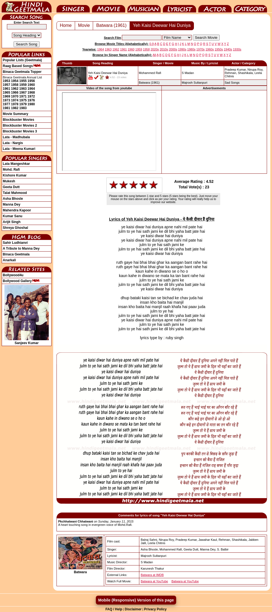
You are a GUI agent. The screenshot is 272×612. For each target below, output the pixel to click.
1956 (31, 81)
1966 (15, 92)
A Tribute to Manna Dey (21, 248)
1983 (23, 108)
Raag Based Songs (22, 66)
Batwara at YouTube (154, 581)
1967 (23, 92)
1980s (191, 49)
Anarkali (9, 260)
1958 (15, 85)
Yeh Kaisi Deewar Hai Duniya (162, 25)
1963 (23, 89)
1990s (182, 49)
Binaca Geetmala (16, 254)
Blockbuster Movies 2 (20, 125)
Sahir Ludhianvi (15, 243)
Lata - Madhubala (16, 137)
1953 (6, 81)
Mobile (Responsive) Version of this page (136, 600)
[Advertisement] (214, 132)
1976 (31, 100)
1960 (31, 85)
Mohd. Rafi (11, 169)
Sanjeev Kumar (26, 341)
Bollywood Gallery (21, 281)
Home (66, 25)
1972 (31, 96)
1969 (6, 96)
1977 (6, 104)
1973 (6, 100)
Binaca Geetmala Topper (22, 72)
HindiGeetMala (27, 6)
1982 (15, 108)
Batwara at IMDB (152, 575)
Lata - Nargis (13, 143)
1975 (23, 100)
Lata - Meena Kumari (19, 149)
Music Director (144, 6)
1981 (6, 108)
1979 (23, 104)
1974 (15, 100)
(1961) (149, 82)
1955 (23, 81)
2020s (155, 49)
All (154, 55)
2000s (173, 49)
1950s (219, 49)
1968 (31, 92)
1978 (15, 104)
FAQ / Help (114, 609)
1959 (23, 85)
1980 (31, 104)
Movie (108, 6)
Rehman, (231, 73)
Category (250, 6)
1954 (15, 81)
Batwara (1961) (111, 25)
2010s (164, 49)
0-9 (151, 43)
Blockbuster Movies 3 (20, 131)
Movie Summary (15, 114)
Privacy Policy (155, 609)
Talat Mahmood (15, 193)
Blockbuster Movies (18, 120)
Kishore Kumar (15, 175)
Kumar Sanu (12, 216)
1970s (200, 49)
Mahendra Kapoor (17, 210)
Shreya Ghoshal (15, 228)
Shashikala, (246, 73)
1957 (6, 85)
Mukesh (9, 181)
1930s (237, 49)
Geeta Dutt (11, 187)
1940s (228, 49)
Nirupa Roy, (255, 69)
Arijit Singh (11, 222)
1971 (23, 96)
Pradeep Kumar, (236, 69)
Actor (215, 6)
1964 (31, 89)
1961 (6, 89)
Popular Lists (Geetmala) (22, 60)
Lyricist (179, 6)
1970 (15, 96)
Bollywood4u (13, 275)
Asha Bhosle (13, 199)
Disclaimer (133, 609)
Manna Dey (11, 204)
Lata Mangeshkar (16, 164)
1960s (210, 49)
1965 (6, 92)
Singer (73, 6)
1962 (15, 89)
